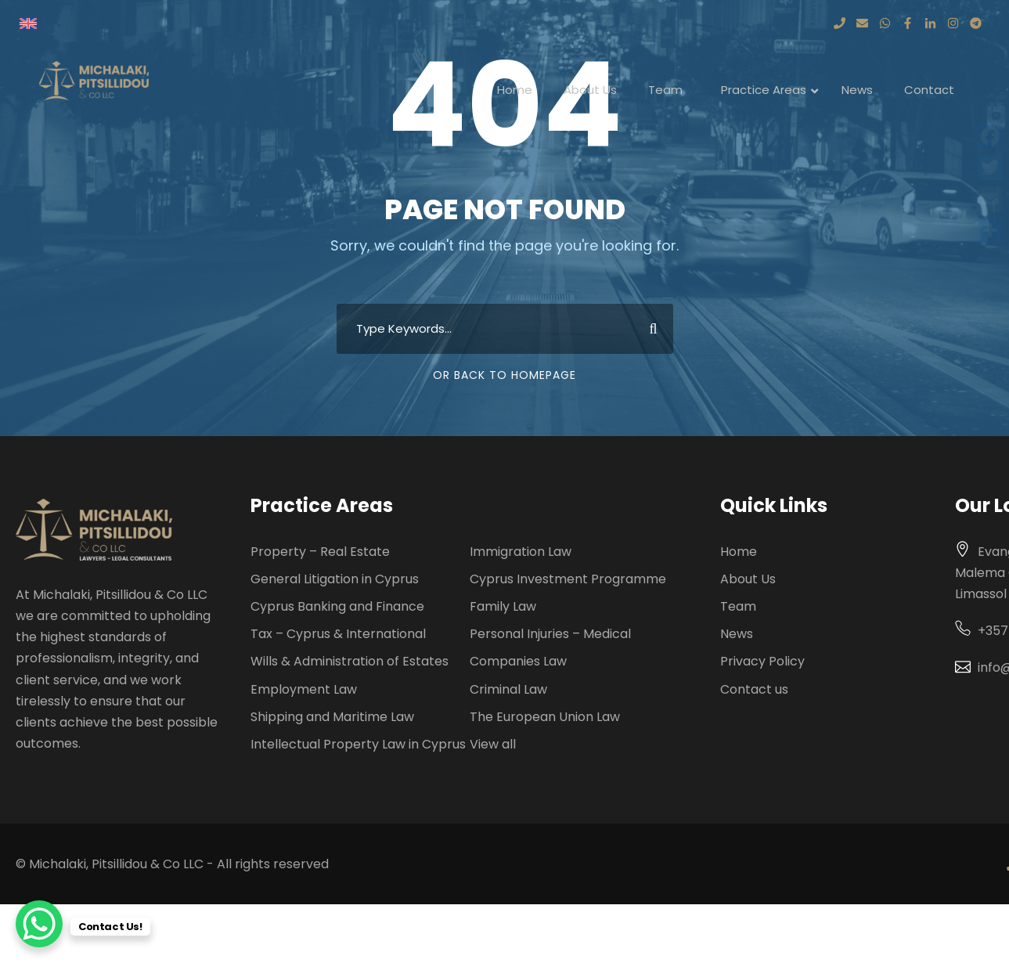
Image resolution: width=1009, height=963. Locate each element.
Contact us (754, 689)
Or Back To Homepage (504, 375)
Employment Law (303, 689)
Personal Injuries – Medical (550, 634)
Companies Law (518, 661)
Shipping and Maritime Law (332, 717)
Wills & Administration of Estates (349, 661)
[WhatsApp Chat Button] (39, 923)
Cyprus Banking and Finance (337, 606)
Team (738, 606)
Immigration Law (520, 552)
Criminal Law (508, 689)
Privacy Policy (762, 661)
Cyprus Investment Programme (568, 579)
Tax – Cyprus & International (338, 634)
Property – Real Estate (320, 552)
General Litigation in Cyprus (334, 579)
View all (493, 744)
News (736, 634)
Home (738, 552)
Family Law (503, 606)
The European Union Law (545, 717)
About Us (748, 579)
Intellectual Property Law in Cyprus (358, 744)
